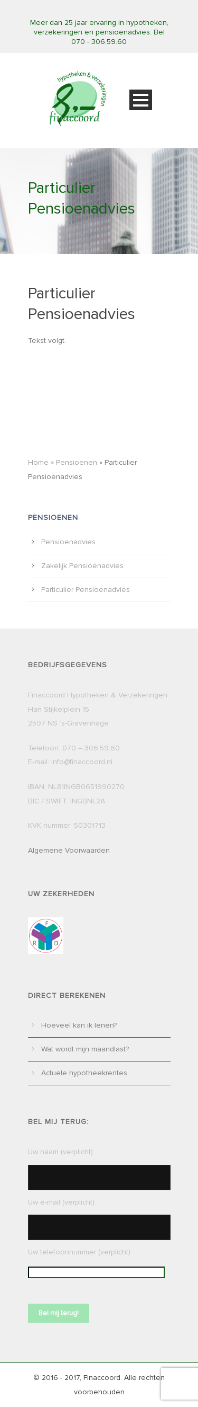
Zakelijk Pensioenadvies (82, 565)
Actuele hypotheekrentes (84, 1072)
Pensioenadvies (68, 541)
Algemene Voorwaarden (69, 850)
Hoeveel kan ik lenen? (79, 1025)
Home (38, 462)
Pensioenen (76, 462)
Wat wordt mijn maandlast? (85, 1049)
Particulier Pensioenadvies (85, 589)
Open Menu (140, 100)
